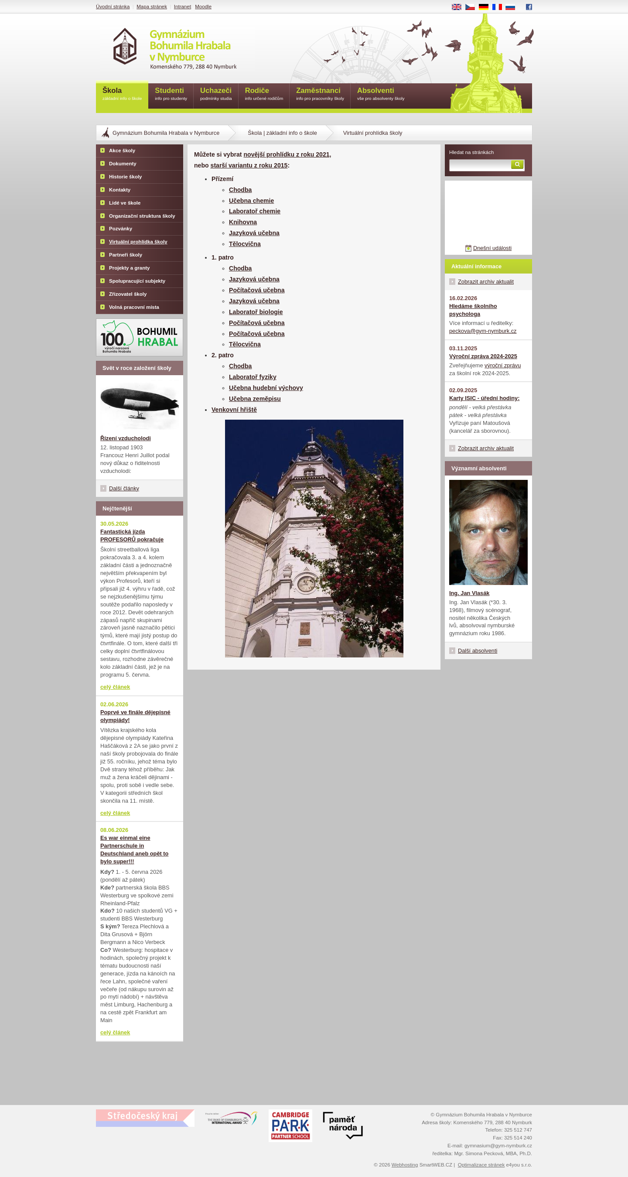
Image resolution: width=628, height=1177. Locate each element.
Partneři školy (125, 254)
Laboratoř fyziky (252, 376)
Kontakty (119, 189)
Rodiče (264, 94)
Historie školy (125, 176)
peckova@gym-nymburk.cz (483, 331)
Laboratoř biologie (256, 311)
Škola (122, 94)
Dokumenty (123, 163)
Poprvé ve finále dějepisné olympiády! (135, 716)
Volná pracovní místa (134, 307)
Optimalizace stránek (481, 1164)
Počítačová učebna (257, 290)
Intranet (182, 6)
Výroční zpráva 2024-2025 (483, 356)
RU (513, 7)
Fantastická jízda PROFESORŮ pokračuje (132, 535)
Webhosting (405, 1164)
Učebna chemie (251, 200)
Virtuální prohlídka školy (138, 241)
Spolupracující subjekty (137, 281)
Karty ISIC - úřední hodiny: (484, 398)
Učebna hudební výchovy (266, 387)
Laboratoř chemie (254, 211)
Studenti (171, 94)
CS (473, 7)
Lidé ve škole (124, 202)
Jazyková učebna (254, 232)
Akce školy (122, 150)
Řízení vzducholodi (125, 438)
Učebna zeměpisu (255, 398)
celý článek (115, 687)
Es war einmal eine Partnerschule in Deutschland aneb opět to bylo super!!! (134, 850)
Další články (124, 488)
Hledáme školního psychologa (473, 310)
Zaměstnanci (320, 94)
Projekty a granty (129, 267)
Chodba (240, 189)
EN (459, 7)
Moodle (203, 6)
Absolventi (381, 94)
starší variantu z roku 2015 (249, 165)
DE (486, 7)
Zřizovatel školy (128, 294)
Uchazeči (216, 94)
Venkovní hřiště (234, 409)
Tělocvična (245, 243)
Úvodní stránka (113, 6)
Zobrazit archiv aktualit (486, 281)
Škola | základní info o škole (282, 133)
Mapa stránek (152, 6)
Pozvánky (120, 228)
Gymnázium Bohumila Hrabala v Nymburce (166, 133)
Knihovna (243, 222)
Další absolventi (477, 650)
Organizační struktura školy (142, 216)
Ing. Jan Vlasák (469, 593)
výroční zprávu (503, 365)
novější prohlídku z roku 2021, (287, 154)
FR (500, 7)
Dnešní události (492, 248)
